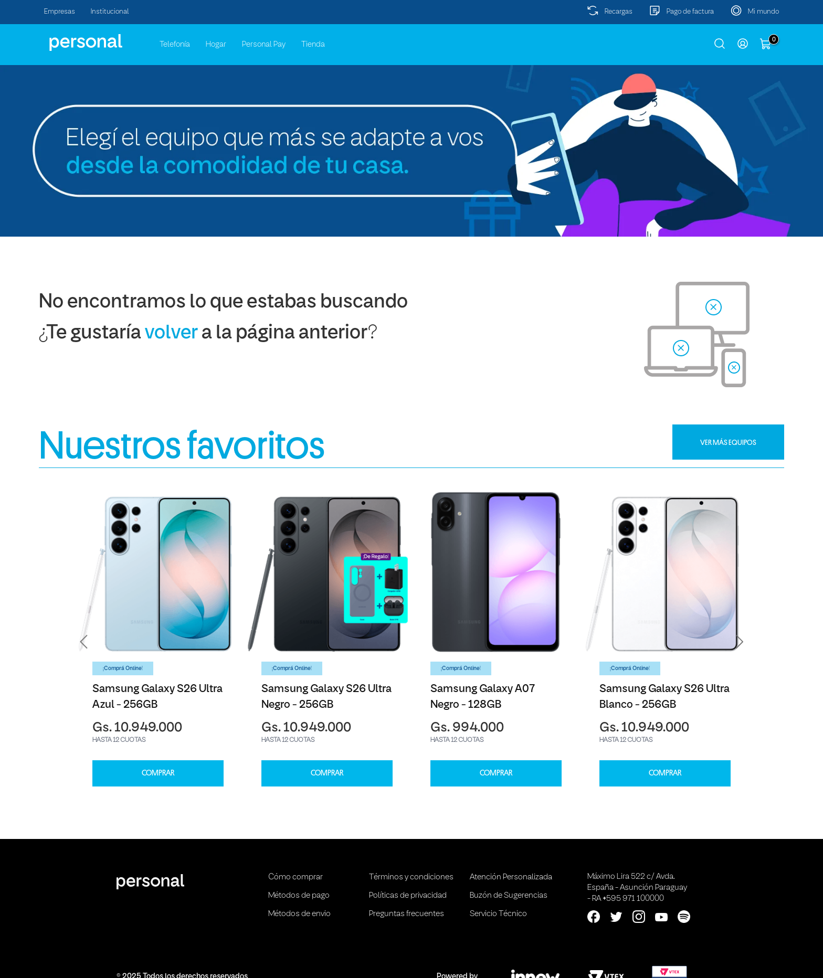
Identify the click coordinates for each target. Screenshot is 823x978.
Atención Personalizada (511, 877)
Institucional (110, 11)
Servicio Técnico (498, 914)
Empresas (59, 11)
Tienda (313, 44)
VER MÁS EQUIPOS (728, 442)
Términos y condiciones (411, 877)
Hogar (216, 44)
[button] (84, 642)
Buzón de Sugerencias (508, 895)
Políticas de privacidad (408, 895)
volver (171, 333)
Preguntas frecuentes (406, 914)
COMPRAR (158, 773)
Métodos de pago (299, 895)
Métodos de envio (299, 914)
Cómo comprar (295, 877)
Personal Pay (264, 44)
